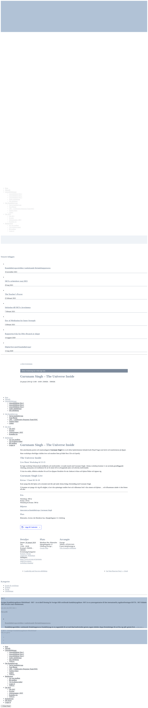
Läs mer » (140, 627)
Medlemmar (9, 438)
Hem (6, 397)
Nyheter (7, 587)
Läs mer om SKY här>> (9, 608)
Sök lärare (8, 700)
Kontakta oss (13, 434)
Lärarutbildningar (11, 401)
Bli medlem (13, 443)
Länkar (11, 423)
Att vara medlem (14, 439)
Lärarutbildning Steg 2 (16, 405)
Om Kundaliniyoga (11, 414)
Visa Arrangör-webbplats (68, 548)
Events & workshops (12, 585)
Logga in (12, 445)
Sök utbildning (14, 410)
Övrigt (7, 589)
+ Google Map (46, 547)
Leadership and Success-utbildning (35, 571)
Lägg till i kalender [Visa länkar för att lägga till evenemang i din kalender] (31, 527)
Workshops (31, 555)
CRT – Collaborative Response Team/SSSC (23, 419)
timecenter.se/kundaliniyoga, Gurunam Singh (36, 510)
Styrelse (11, 430)
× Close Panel (6, 706)
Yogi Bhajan (13, 418)
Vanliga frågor (13, 421)
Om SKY (8, 427)
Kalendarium (9, 699)
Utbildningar (9, 591)
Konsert (22, 554)
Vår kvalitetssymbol (15, 441)
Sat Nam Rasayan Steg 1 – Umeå (117, 571)
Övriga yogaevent (25, 554)
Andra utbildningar (15, 408)
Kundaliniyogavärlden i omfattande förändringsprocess (28, 623)
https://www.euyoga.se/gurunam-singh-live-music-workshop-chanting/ (31, 561)
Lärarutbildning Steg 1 (16, 403)
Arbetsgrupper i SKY (16, 432)
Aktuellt (7, 399)
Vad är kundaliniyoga (16, 416)
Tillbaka (11, 661)
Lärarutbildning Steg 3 (16, 407)
